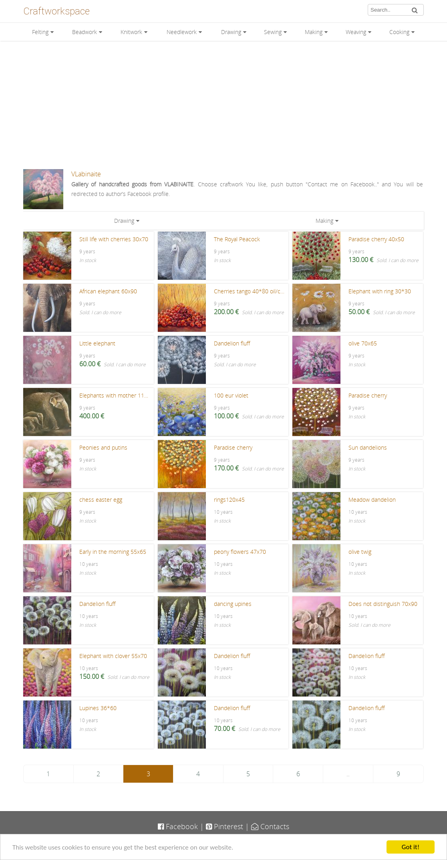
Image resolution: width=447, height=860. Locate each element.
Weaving (356, 32)
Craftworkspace (56, 11)
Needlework (182, 32)
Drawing (231, 32)
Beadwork (84, 32)
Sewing (273, 32)
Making (313, 32)
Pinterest (224, 826)
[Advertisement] (223, 105)
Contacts (270, 826)
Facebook (178, 826)
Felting (40, 32)
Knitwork (131, 32)
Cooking (399, 32)
